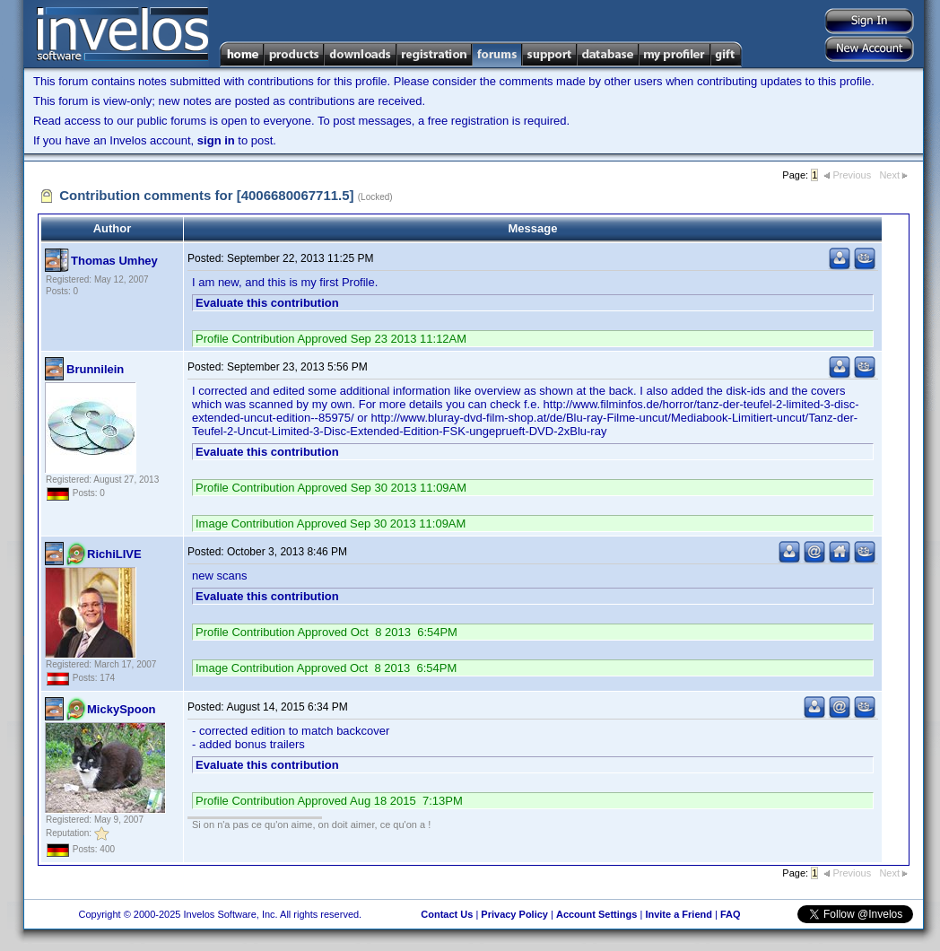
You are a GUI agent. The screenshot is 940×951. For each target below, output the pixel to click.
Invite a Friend (678, 914)
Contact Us (447, 914)
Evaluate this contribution (267, 303)
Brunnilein (95, 369)
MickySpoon (121, 709)
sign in (216, 140)
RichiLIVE (114, 554)
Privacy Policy (514, 914)
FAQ (730, 914)
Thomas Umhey (114, 260)
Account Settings (596, 914)
